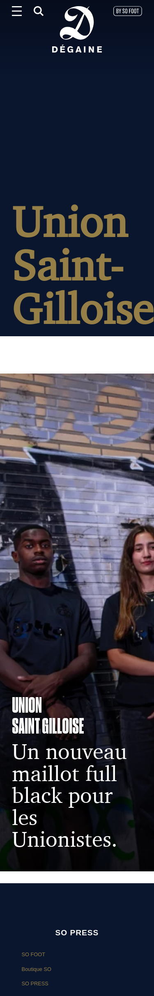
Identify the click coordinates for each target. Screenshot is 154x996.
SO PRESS (34, 983)
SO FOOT (33, 954)
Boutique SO (36, 969)
